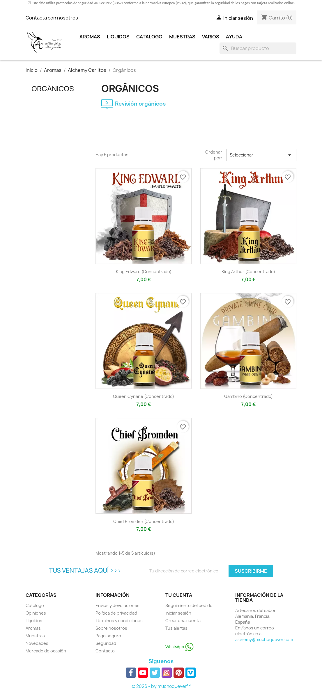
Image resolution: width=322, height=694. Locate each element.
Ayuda (234, 36)
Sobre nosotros (111, 628)
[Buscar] (258, 48)
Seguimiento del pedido (189, 605)
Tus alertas (176, 628)
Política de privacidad (116, 613)
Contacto (105, 651)
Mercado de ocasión (46, 651)
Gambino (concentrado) (248, 396)
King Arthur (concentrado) (248, 271)
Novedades (37, 643)
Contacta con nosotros (52, 18)
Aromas (89, 36)
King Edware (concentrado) (143, 271)
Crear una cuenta (183, 620)
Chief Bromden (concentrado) (143, 521)
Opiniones (36, 613)
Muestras (182, 36)
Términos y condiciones (119, 620)
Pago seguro (108, 635)
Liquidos (118, 36)
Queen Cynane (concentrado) (143, 396)
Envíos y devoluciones (117, 605)
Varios (210, 36)
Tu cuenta (178, 595)
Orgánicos (52, 89)
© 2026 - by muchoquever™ (161, 686)
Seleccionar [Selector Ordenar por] (261, 155)
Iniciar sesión (178, 613)
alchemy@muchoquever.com (264, 639)
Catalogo (149, 36)
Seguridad (105, 643)
